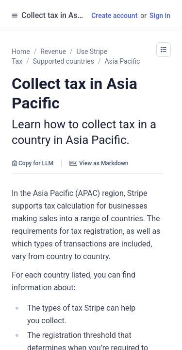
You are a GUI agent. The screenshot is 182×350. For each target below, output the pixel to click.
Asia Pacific (122, 61)
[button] (163, 49)
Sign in (159, 15)
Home (21, 51)
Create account (114, 15)
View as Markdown (98, 163)
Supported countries (63, 61)
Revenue (53, 51)
